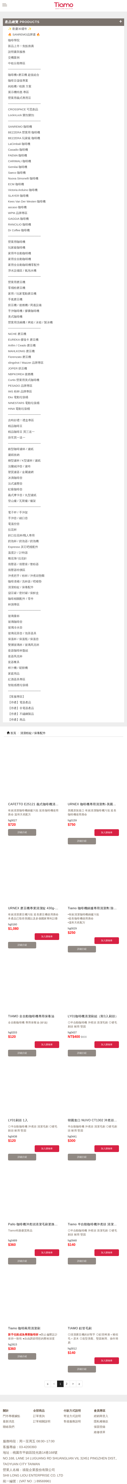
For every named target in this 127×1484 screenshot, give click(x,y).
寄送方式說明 (72, 1365)
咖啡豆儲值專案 (18, 80)
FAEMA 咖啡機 (17, 155)
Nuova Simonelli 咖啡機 (23, 178)
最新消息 (8, 1371)
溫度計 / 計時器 (18, 552)
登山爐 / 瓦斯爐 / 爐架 (22, 500)
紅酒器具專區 (16, 679)
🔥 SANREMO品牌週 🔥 (24, 34)
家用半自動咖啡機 (19, 253)
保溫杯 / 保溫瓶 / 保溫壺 (23, 639)
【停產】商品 (16, 719)
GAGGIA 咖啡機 (18, 218)
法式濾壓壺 (15, 483)
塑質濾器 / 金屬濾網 (21, 472)
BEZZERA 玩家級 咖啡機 (24, 138)
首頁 (11, 733)
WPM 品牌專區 (17, 213)
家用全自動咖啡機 (19, 259)
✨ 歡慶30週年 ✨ (20, 28)
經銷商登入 (101, 1365)
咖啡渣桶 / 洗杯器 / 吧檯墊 (25, 581)
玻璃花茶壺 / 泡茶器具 (22, 633)
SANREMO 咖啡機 (20, 126)
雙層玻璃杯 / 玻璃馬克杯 (23, 644)
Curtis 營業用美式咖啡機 (23, 380)
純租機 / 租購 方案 (19, 86)
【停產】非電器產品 (21, 708)
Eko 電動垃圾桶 (18, 397)
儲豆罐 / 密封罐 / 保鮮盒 (23, 593)
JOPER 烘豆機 (17, 368)
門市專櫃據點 (11, 1365)
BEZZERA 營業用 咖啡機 (24, 132)
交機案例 (14, 57)
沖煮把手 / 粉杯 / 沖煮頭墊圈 (26, 575)
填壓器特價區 (16, 569)
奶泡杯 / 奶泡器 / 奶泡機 (23, 541)
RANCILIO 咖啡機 (19, 224)
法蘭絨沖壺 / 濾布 (19, 466)
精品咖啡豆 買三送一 (21, 431)
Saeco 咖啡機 (17, 172)
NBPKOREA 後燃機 (20, 374)
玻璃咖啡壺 (15, 621)
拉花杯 (12, 529)
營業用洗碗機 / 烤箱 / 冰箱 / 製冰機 (30, 322)
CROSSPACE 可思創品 (23, 109)
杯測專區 (14, 604)
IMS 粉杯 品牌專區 (20, 391)
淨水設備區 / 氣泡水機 (22, 270)
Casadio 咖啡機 (18, 149)
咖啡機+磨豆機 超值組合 (23, 74)
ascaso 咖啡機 (17, 207)
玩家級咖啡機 (16, 247)
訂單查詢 (39, 1365)
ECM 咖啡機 (16, 184)
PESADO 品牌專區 (20, 385)
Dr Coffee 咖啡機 (19, 230)
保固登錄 (99, 1376)
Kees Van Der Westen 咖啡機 (27, 201)
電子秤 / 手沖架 (18, 512)
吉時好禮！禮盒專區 (21, 420)
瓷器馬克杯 (15, 656)
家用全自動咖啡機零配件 (24, 264)
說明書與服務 (16, 51)
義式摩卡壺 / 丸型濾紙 (22, 495)
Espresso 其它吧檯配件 (23, 546)
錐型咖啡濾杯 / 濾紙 (21, 449)
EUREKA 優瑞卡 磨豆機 (23, 339)
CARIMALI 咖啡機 (19, 161)
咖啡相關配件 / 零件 (21, 598)
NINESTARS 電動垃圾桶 (23, 403)
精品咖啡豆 (15, 426)
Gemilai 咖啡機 (17, 166)
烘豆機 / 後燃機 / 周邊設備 (25, 305)
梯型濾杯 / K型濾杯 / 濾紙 (24, 460)
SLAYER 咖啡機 (18, 195)
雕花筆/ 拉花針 (17, 558)
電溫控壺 (14, 523)
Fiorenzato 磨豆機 (19, 356)
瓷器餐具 (14, 662)
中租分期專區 (16, 63)
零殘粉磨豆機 (16, 287)
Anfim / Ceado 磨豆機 (22, 345)
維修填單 (99, 1381)
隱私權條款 (101, 1371)
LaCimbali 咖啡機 (19, 143)
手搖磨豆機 (15, 299)
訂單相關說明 (41, 1371)
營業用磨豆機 (16, 282)
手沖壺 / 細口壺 (18, 518)
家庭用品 (14, 673)
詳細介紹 (20, 832)
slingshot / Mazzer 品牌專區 (25, 362)
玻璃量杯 (14, 616)
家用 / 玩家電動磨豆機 (22, 293)
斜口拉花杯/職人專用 (21, 535)
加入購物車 (106, 832)
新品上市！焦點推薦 (21, 46)
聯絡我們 (8, 1376)
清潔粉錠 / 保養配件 (21, 587)
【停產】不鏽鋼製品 (21, 713)
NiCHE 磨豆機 (17, 333)
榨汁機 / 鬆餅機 (18, 667)
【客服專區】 (16, 696)
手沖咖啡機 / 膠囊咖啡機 (23, 310)
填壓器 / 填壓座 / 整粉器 (23, 564)
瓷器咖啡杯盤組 (18, 650)
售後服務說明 (72, 1371)
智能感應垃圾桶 (18, 685)
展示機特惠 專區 (18, 92)
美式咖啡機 (15, 316)
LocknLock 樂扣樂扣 (21, 115)
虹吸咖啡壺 (15, 489)
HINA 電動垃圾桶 (19, 408)
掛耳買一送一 (16, 437)
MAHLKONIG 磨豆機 (21, 351)
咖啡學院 (14, 40)
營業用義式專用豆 (19, 97)
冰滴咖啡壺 (15, 477)
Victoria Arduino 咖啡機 (23, 190)
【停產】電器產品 (19, 702)
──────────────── (24, 120)
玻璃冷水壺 (15, 627)
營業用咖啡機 (16, 241)
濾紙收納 (14, 454)
